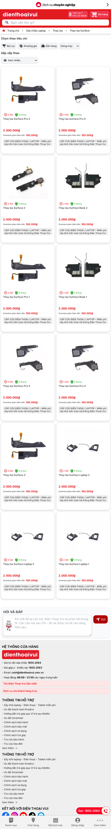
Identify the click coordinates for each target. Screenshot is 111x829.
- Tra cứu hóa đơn (12, 743)
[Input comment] (47, 625)
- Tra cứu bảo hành (13, 739)
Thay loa (58, 30)
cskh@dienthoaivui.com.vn (28, 672)
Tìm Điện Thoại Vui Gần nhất (20, 683)
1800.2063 (35, 667)
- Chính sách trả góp (14, 735)
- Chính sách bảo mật (14, 726)
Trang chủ (13, 30)
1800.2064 (34, 662)
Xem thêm (10, 748)
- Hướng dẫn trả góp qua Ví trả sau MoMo (26, 713)
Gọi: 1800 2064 (94, 810)
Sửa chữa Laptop (36, 30)
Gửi (100, 619)
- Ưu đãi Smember (12, 717)
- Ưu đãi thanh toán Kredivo (18, 709)
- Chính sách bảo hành (15, 722)
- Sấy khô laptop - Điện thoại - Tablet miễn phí (29, 705)
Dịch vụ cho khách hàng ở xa (20, 690)
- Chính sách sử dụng (14, 730)
